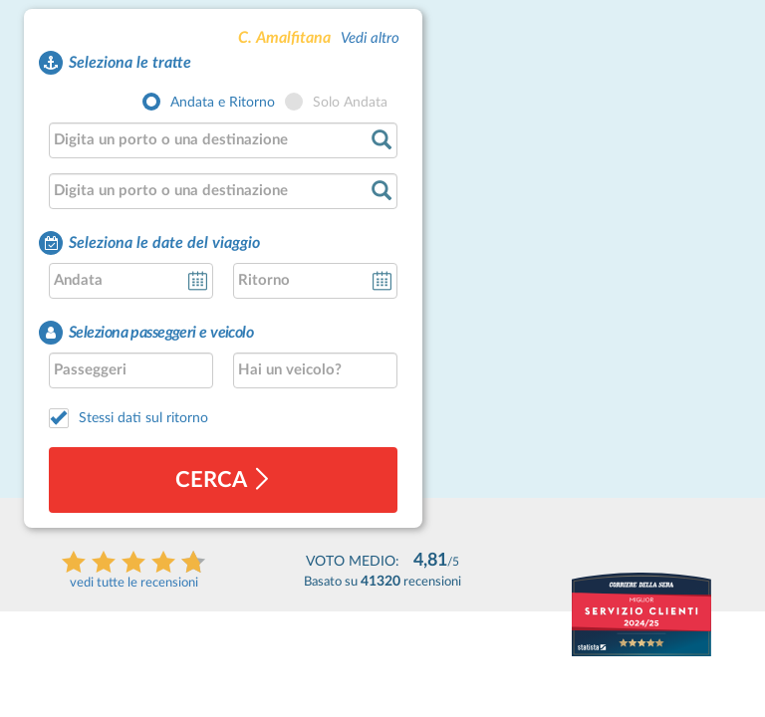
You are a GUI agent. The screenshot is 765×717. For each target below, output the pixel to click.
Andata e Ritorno (222, 103)
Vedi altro (370, 38)
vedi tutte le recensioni (134, 583)
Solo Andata (350, 103)
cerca (223, 480)
